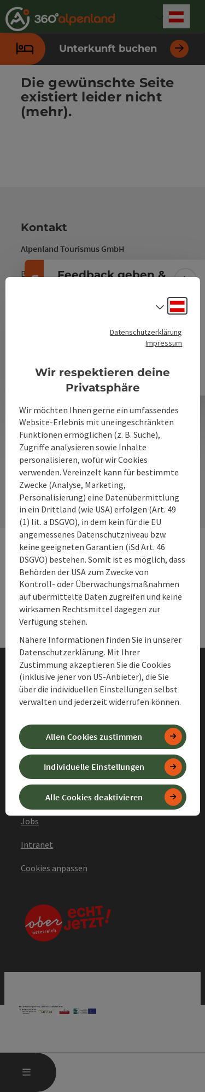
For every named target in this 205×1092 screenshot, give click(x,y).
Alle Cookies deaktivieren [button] (94, 796)
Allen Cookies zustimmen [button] (94, 736)
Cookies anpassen (54, 867)
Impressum (163, 342)
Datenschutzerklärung (146, 331)
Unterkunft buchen (94, 49)
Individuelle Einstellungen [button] (94, 766)
